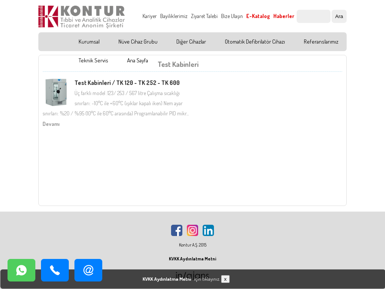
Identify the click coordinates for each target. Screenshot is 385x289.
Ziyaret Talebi (204, 16)
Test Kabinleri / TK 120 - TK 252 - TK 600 (127, 82)
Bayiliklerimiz (174, 16)
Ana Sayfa (137, 60)
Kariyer (149, 16)
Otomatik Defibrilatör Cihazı (255, 41)
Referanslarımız (321, 41)
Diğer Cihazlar (191, 41)
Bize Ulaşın (232, 16)
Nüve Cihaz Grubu (138, 41)
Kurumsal (89, 41)
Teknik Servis (93, 60)
